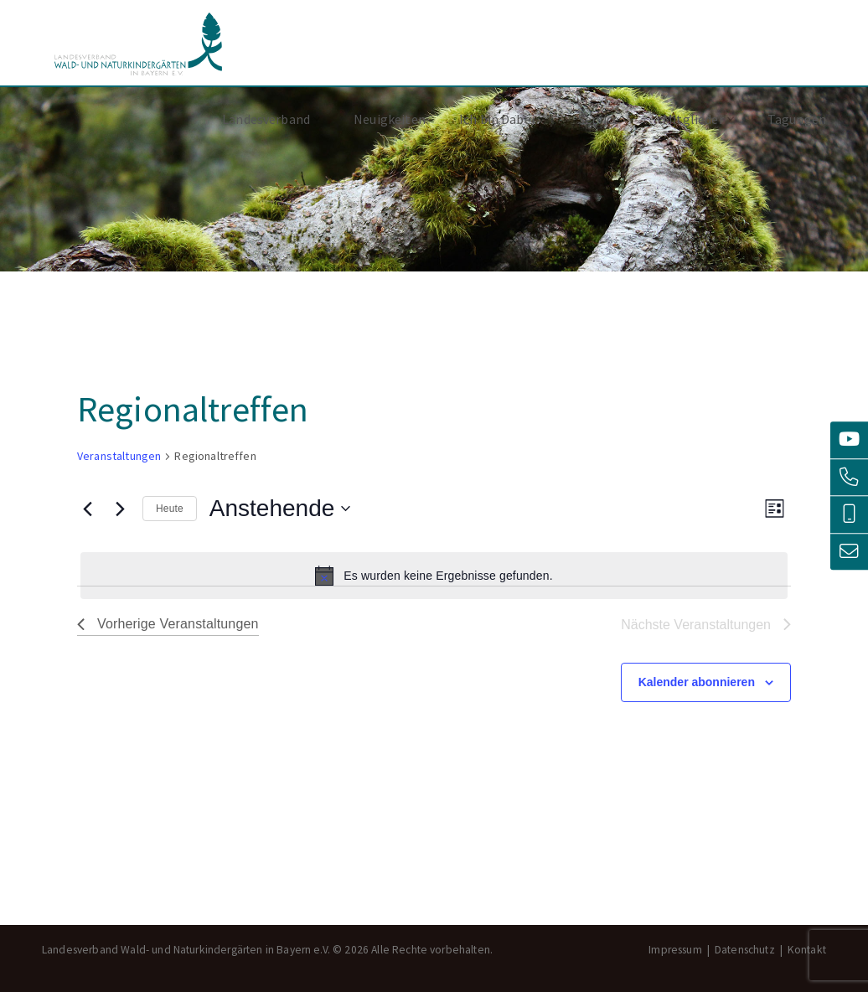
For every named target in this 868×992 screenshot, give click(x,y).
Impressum (674, 950)
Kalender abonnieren (696, 682)
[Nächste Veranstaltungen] (120, 509)
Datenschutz (745, 950)
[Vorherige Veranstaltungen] (87, 509)
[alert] (434, 575)
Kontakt (807, 950)
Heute (169, 508)
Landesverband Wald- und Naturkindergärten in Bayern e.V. (138, 44)
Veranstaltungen (119, 455)
